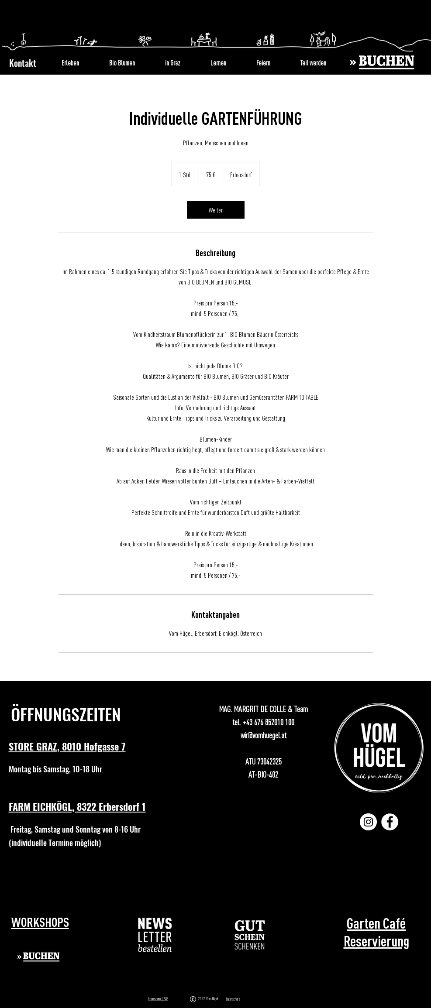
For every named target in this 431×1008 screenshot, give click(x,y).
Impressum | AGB (158, 998)
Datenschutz (233, 999)
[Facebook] (389, 821)
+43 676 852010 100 (268, 722)
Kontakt (22, 62)
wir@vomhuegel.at (263, 735)
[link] (216, 210)
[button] (155, 935)
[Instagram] (368, 821)
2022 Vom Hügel (209, 998)
